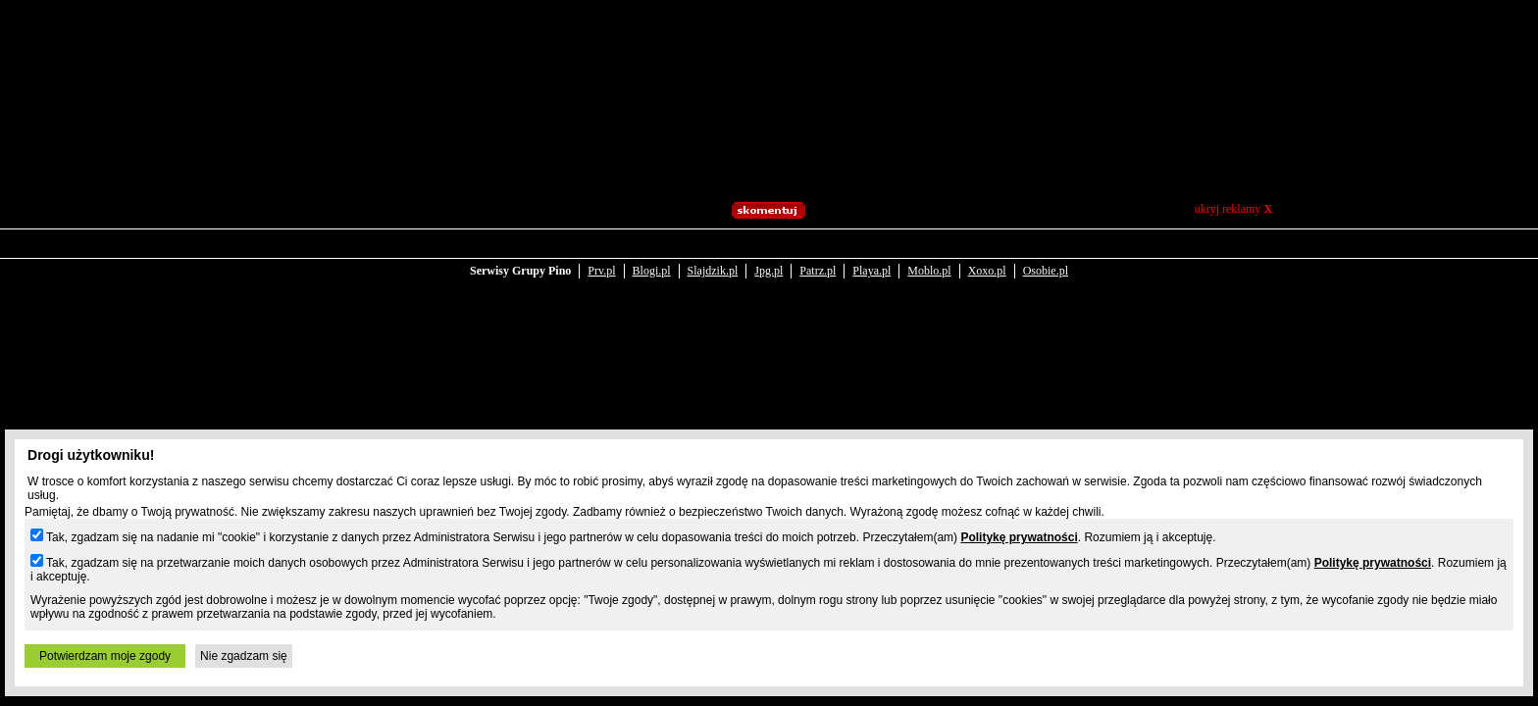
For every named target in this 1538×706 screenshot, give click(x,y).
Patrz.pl (817, 257)
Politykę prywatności (1018, 537)
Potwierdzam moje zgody (105, 656)
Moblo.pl (928, 257)
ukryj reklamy (1233, 209)
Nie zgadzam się (243, 656)
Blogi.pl (652, 257)
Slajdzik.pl (713, 257)
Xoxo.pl (987, 257)
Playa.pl (871, 257)
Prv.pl (601, 257)
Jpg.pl (768, 257)
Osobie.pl (1045, 257)
